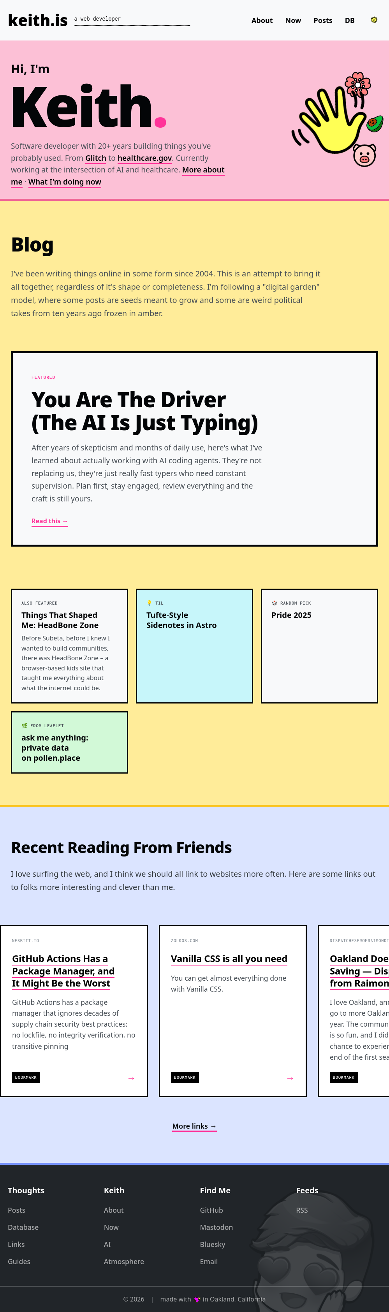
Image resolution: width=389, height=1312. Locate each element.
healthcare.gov (145, 158)
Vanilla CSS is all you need (229, 958)
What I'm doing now (64, 181)
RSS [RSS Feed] (302, 1210)
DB (350, 20)
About (262, 20)
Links (16, 1244)
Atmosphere (124, 1261)
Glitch (95, 158)
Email (209, 1261)
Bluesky (212, 1244)
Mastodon (216, 1227)
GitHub (211, 1210)
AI (107, 1244)
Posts (323, 20)
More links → (194, 1126)
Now (293, 20)
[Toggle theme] (374, 20)
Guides (19, 1261)
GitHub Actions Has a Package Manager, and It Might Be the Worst (63, 970)
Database (23, 1227)
